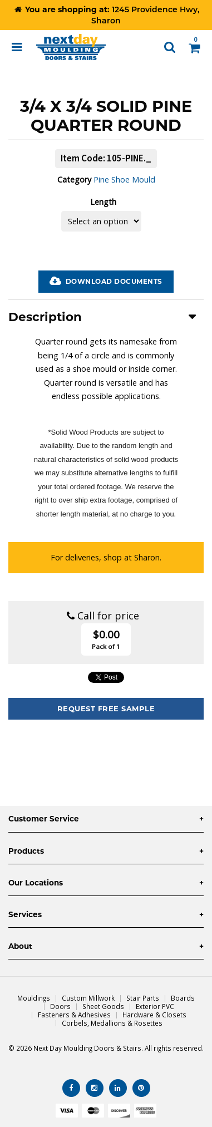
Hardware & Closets (154, 1014)
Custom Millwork (88, 997)
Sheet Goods (103, 1006)
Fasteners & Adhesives (74, 1014)
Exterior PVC (155, 1006)
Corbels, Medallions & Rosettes (112, 1022)
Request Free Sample (106, 708)
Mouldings (33, 997)
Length (103, 201)
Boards (183, 997)
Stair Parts (142, 997)
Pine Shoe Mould (124, 179)
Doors (60, 1006)
